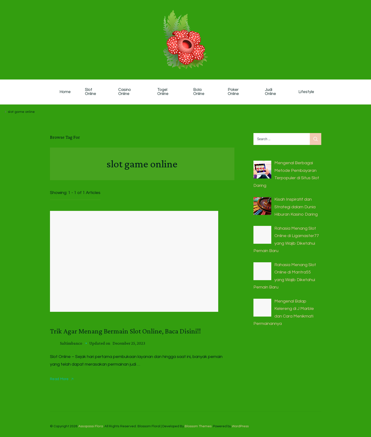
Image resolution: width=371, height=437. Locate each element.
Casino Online (125, 92)
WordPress (240, 426)
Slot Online (90, 92)
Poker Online (234, 92)
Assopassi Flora (90, 426)
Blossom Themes (198, 426)
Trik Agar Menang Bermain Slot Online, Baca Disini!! (125, 331)
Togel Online (162, 92)
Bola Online (198, 92)
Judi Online (270, 92)
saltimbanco (71, 343)
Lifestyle (306, 92)
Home (65, 92)
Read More (59, 379)
